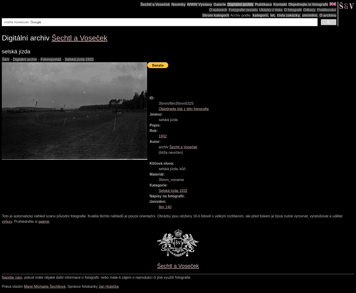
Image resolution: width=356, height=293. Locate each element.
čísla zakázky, (289, 15)
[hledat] (159, 22)
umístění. (310, 15)
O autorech (218, 10)
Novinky (178, 4)
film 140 (165, 207)
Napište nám (12, 277)
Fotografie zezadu (243, 10)
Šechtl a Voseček (155, 4)
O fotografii (293, 10)
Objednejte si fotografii (308, 4)
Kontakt (280, 4)
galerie (43, 221)
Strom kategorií (215, 15)
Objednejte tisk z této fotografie (184, 109)
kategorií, (261, 15)
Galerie (219, 4)
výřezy (7, 221)
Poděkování (326, 10)
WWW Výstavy (199, 4)
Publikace (263, 4)
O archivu (327, 15)
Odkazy (309, 10)
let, (273, 15)
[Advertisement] (230, 80)
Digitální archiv (240, 4)
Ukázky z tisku (270, 10)
